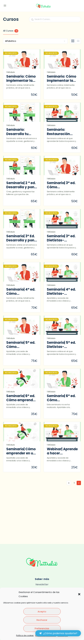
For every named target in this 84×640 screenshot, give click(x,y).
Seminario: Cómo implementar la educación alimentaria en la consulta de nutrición (21, 78)
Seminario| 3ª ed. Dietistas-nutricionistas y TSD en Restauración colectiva (61, 238)
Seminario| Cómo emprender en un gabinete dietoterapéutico (21, 451)
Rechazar (42, 620)
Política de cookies (25, 635)
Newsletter (42, 584)
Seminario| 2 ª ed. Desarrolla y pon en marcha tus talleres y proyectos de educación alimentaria (21, 185)
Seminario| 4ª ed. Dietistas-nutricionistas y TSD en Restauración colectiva (61, 291)
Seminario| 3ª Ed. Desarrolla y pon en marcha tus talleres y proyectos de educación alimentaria (20, 238)
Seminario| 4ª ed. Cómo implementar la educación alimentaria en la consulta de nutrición (20, 291)
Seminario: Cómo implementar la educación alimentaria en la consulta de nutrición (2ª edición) (61, 78)
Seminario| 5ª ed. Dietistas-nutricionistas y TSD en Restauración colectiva (61, 345)
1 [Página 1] (75, 482)
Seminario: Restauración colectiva (58, 132)
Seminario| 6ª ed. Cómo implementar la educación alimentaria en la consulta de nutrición (61, 398)
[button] (79, 594)
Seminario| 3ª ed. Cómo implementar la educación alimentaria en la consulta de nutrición (61, 185)
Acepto (42, 611)
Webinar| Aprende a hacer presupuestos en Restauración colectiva (62, 451)
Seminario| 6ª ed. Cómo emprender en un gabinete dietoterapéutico (21, 398)
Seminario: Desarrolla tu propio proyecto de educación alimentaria (20, 132)
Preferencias (42, 628)
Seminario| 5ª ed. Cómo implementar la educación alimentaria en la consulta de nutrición (20, 345)
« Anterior (69, 483)
